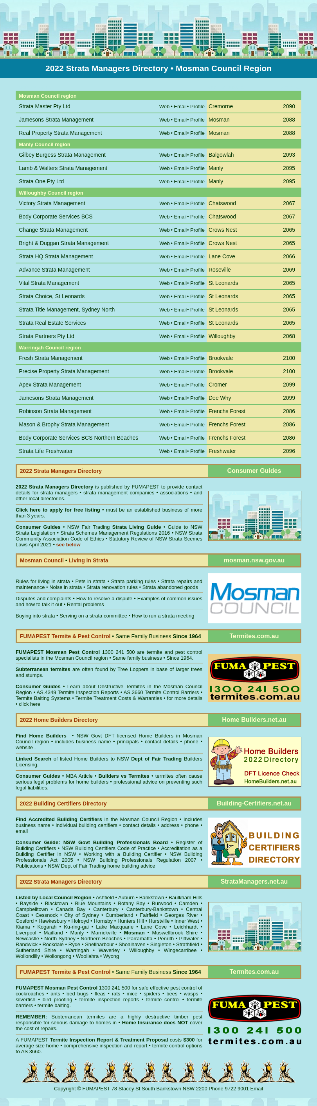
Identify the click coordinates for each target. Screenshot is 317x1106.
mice (132, 994)
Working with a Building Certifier (123, 854)
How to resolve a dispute (104, 598)
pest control (183, 988)
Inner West (187, 921)
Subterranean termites (77, 1017)
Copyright (65, 1089)
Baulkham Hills (185, 897)
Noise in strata (65, 587)
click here (29, 704)
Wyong (111, 956)
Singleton (160, 944)
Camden (188, 903)
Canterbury (105, 909)
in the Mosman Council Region (96, 819)
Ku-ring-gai (76, 927)
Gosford (25, 921)
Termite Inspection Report (81, 1040)
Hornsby (103, 921)
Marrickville (104, 933)
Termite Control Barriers (172, 692)
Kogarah (46, 927)
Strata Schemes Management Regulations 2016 (115, 533)
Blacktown (56, 903)
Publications (29, 866)
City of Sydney (81, 915)
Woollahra (87, 956)
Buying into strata (35, 616)
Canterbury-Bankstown (152, 909)
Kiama (23, 927)
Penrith (166, 938)
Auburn (126, 897)
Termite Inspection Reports (88, 692)
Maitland (53, 933)
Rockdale (52, 944)
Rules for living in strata (43, 581)
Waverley (109, 950)
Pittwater (189, 938)
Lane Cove (154, 927)
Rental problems (85, 604)
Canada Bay (70, 909)
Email (256, 1089)
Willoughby (141, 950)
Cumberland (119, 915)
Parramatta (139, 938)
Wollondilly (28, 956)
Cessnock (47, 915)
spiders (152, 994)
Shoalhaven (132, 944)
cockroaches (30, 994)
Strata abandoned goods (170, 587)
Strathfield (187, 944)
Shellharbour (99, 944)
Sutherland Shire (36, 950)
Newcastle (27, 938)
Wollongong (58, 956)
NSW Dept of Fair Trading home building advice (101, 866)
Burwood (162, 903)
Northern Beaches (101, 938)
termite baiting (54, 1005)
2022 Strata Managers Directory (55, 487)
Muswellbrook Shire (175, 933)
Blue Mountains (93, 903)
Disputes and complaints (43, 598)
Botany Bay (131, 903)
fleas (100, 994)
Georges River (181, 915)
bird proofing (57, 999)
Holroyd (80, 921)
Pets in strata (90, 581)
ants (55, 994)
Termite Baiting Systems (43, 698)
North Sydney (60, 938)
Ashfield (105, 897)
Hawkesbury (53, 921)
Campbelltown (32, 909)
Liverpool (26, 933)
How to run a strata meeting (163, 616)
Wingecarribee (180, 950)
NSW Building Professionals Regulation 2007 (139, 860)
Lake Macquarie (114, 927)
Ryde (74, 944)
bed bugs (77, 994)
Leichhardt (186, 927)
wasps (191, 994)
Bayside (29, 903)
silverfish (26, 999)
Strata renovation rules (112, 587)
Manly (77, 933)
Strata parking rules (133, 581)
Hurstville (159, 921)
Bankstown (151, 897)
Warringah (77, 950)
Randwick (27, 944)
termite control (163, 999)
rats (116, 994)
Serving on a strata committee (93, 616)
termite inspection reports (109, 999)
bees (171, 994)
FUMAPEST (145, 487)
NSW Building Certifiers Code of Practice (109, 848)
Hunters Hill (130, 921)
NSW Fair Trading (113, 527)
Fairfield (149, 915)
